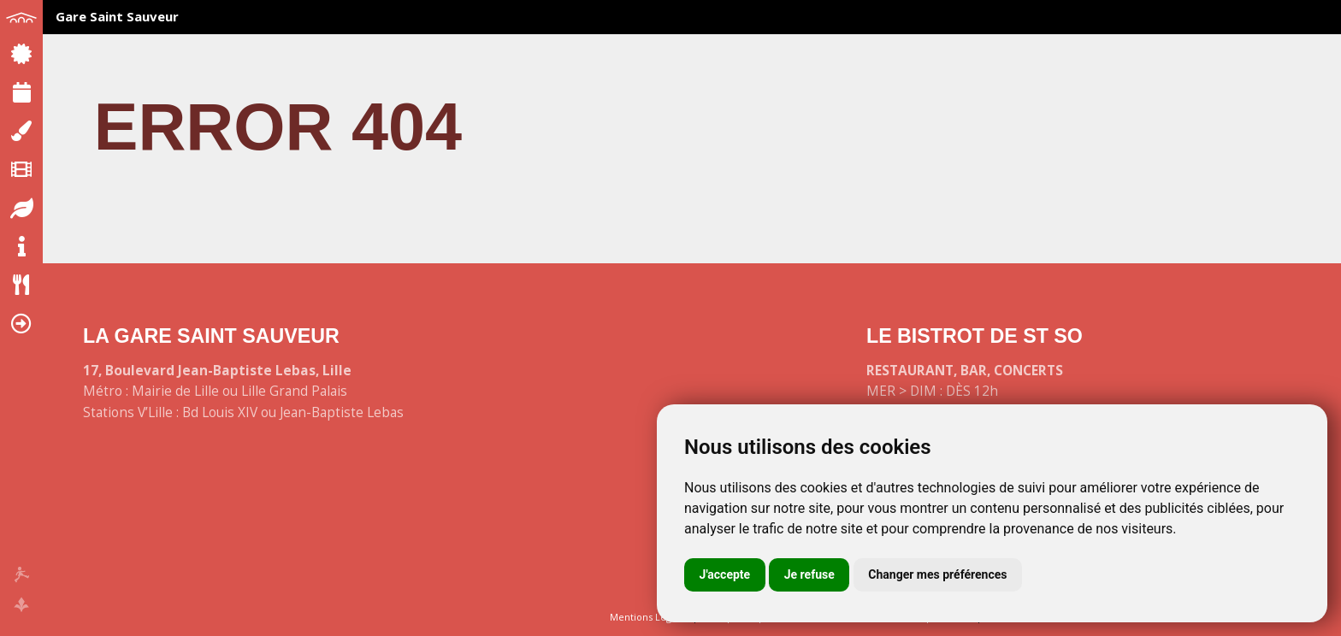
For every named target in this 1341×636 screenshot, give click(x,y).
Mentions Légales (649, 616)
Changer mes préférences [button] (937, 574)
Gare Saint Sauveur (117, 16)
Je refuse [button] (809, 574)
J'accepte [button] (725, 574)
